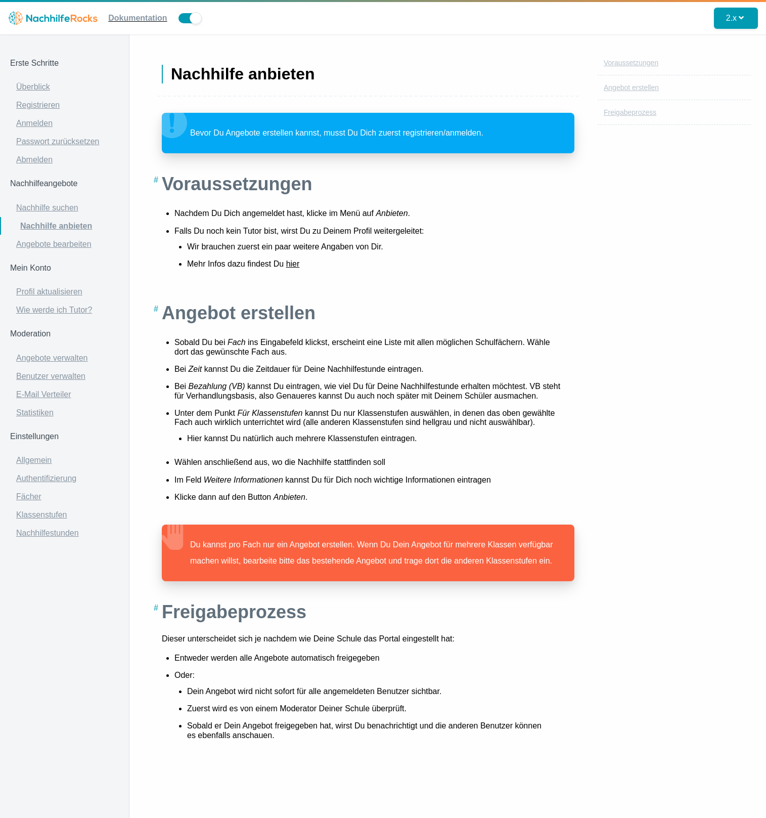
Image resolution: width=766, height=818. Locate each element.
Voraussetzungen (631, 63)
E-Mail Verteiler (43, 394)
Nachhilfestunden (47, 533)
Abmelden (34, 159)
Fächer (28, 496)
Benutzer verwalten (50, 376)
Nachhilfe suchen (47, 207)
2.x (735, 18)
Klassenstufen (41, 514)
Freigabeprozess (630, 112)
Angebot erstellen (631, 87)
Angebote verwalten (51, 358)
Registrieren (38, 105)
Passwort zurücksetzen (58, 141)
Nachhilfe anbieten (56, 226)
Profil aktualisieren (49, 291)
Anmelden (34, 123)
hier (293, 264)
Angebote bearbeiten (54, 244)
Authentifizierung (46, 478)
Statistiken (35, 412)
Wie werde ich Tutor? (54, 310)
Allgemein (34, 460)
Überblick (33, 86)
